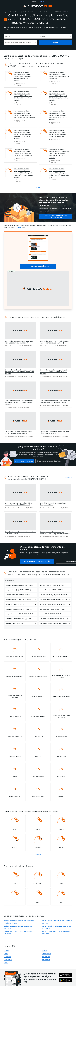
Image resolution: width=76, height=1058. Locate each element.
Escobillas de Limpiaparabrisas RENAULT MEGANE (56, 216)
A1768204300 (46, 956)
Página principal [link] (8, 12)
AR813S (44, 953)
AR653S (6, 953)
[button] (38, 288)
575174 (6, 956)
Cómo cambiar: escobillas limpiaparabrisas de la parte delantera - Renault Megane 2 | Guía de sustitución (59, 75)
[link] (20, 79)
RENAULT (58, 12)
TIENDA (34, 2)
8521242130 (46, 959)
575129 (6, 965)
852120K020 (46, 962)
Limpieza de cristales (28, 12)
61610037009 (8, 962)
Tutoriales (17, 12)
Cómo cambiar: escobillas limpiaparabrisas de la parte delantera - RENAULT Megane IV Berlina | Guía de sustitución (58, 133)
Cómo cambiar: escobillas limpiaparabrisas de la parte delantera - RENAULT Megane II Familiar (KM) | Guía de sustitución (59, 172)
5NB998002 (7, 959)
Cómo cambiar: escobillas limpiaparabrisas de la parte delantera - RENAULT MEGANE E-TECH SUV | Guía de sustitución (23, 153)
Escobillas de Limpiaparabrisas (45, 12)
